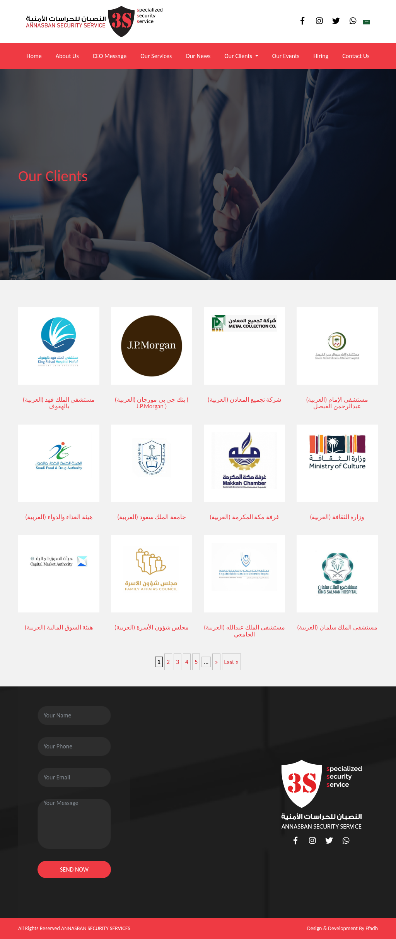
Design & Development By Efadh (342, 928)
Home (33, 56)
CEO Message (109, 56)
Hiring (320, 56)
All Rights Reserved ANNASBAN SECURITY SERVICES (74, 928)
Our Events (286, 56)
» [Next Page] (216, 662)
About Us (67, 56)
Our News (198, 56)
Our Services (156, 56)
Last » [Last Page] (231, 662)
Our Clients (239, 56)
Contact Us (355, 56)
